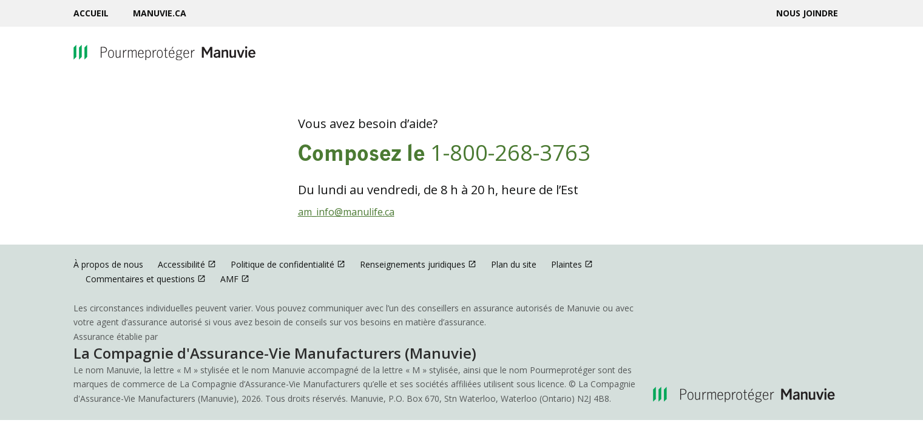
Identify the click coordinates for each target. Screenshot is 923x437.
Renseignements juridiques (418, 264)
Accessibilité (187, 264)
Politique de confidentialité (288, 264)
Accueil (91, 13)
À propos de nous (108, 264)
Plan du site (513, 264)
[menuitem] (97, 13)
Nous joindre (807, 13)
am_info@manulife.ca (346, 211)
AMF (234, 279)
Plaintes (572, 264)
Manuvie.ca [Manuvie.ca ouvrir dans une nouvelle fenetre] (159, 13)
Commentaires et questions (146, 279)
